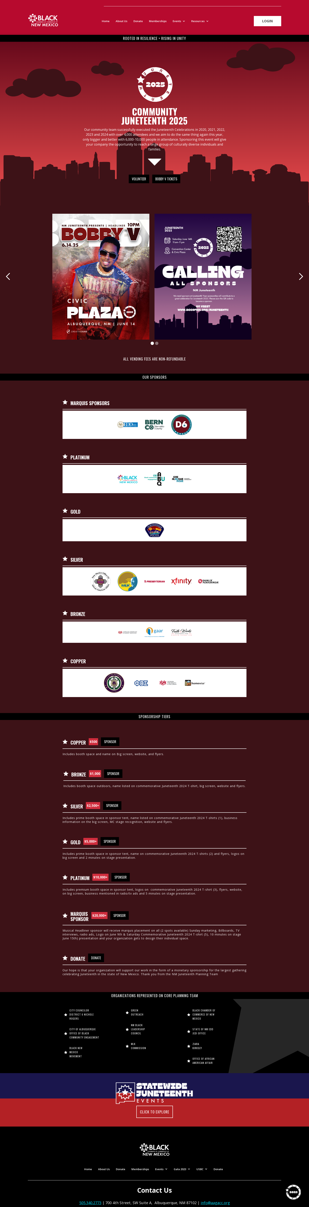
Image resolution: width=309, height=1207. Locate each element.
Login (267, 25)
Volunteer (139, 179)
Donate (138, 21)
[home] (43, 20)
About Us (121, 21)
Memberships (158, 21)
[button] (180, 21)
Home (106, 21)
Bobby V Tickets (166, 179)
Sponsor (110, 741)
